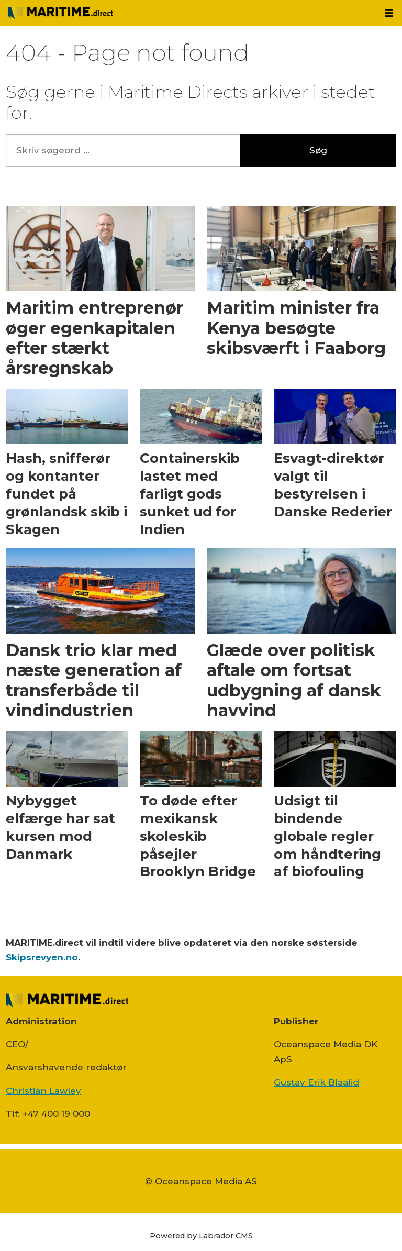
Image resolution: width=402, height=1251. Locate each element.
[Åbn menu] (389, 13)
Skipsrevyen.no (42, 957)
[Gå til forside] (60, 13)
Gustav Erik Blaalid (316, 1082)
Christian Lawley (43, 1091)
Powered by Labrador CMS (201, 1236)
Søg (318, 150)
